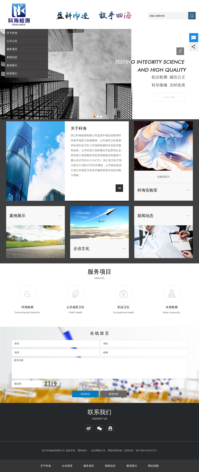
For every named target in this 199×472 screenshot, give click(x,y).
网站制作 (82, 450)
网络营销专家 (115, 450)
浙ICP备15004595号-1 (146, 450)
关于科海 (45, 465)
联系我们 (12, 73)
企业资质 (67, 465)
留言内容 (100, 368)
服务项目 (88, 465)
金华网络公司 (98, 450)
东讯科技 (128, 450)
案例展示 (12, 65)
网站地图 (153, 465)
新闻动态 (12, 57)
